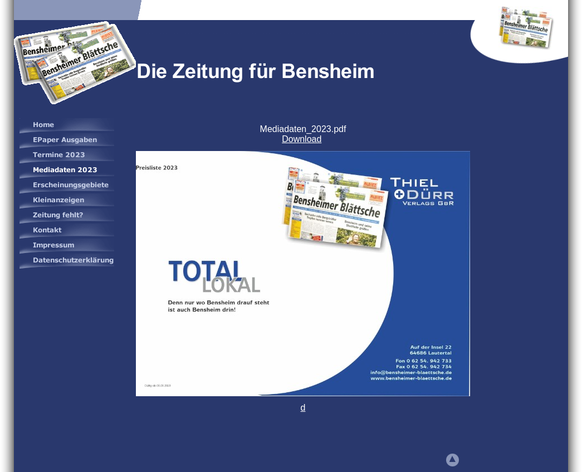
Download (301, 139)
